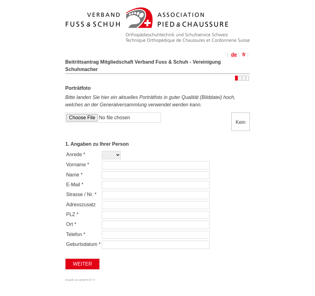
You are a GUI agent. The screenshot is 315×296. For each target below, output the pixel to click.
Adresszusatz (81, 204)
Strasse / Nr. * (81, 194)
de (234, 54)
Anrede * (75, 154)
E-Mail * (74, 184)
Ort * (71, 224)
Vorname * (77, 164)
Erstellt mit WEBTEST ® (80, 280)
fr (244, 54)
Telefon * (75, 234)
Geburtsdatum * (83, 244)
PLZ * (72, 214)
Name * (74, 174)
